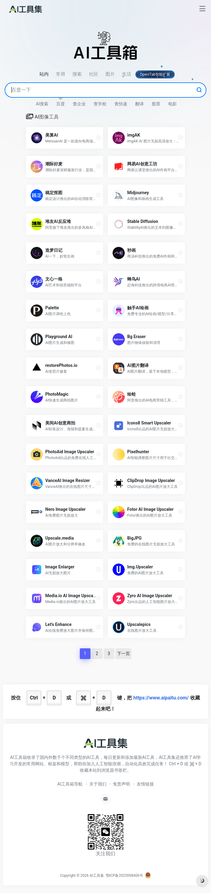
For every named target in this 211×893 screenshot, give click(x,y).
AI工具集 (97, 875)
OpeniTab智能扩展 (155, 74)
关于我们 (97, 784)
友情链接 (145, 784)
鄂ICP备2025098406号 (124, 875)
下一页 (123, 653)
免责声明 (121, 784)
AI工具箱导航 (70, 784)
